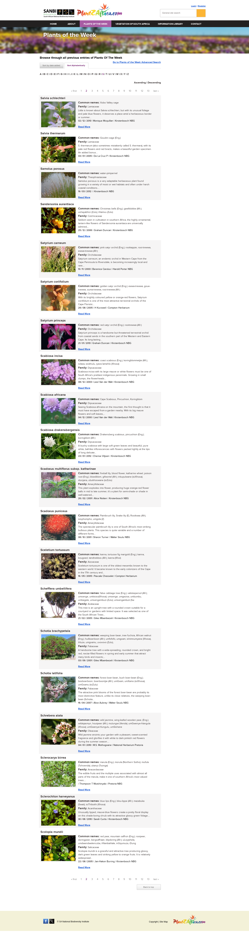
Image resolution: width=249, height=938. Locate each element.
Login (193, 6)
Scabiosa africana (52, 398)
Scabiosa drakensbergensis (59, 434)
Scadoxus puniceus (53, 515)
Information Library (170, 24)
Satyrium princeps (52, 323)
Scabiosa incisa (51, 359)
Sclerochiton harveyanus (57, 804)
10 (130, 91)
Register (202, 6)
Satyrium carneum (52, 245)
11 (136, 91)
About (72, 24)
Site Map (164, 922)
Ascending (140, 82)
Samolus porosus (52, 170)
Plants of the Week (95, 24)
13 (148, 91)
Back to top (148, 895)
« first (74, 91)
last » (156, 91)
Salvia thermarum (52, 134)
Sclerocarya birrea (52, 764)
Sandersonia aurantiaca (56, 205)
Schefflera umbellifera (55, 594)
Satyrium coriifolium (54, 284)
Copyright (153, 922)
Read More (83, 126)
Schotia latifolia (51, 679)
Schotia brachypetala (55, 636)
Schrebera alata (51, 722)
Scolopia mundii (51, 839)
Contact (196, 24)
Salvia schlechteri (52, 98)
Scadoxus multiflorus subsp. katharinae (67, 473)
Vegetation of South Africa (133, 24)
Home (53, 24)
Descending (154, 82)
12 (142, 91)
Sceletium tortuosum (54, 555)
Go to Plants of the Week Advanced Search (137, 65)
